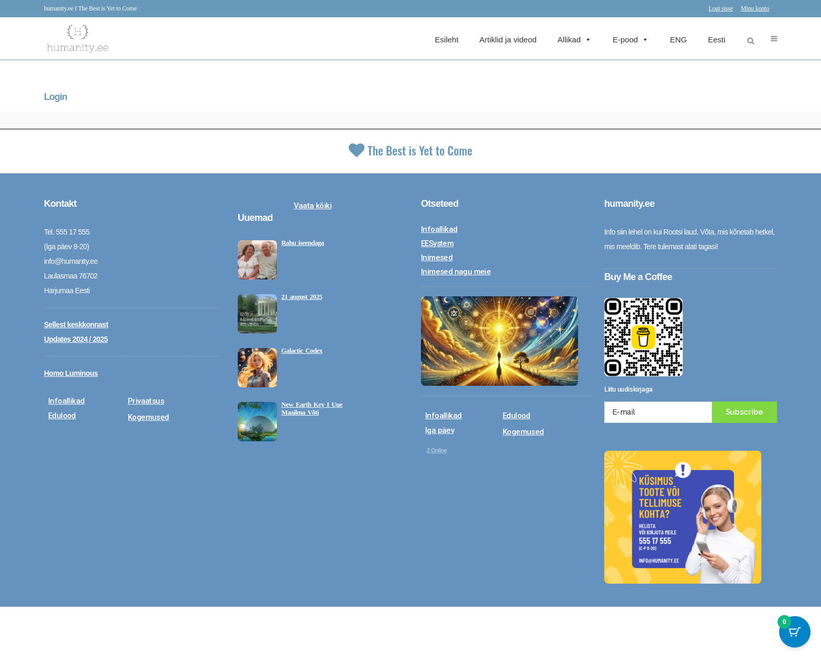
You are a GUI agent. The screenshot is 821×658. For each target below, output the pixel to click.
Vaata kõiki (312, 205)
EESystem (437, 243)
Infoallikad (66, 401)
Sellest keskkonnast (76, 324)
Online (437, 450)
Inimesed (436, 257)
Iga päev (439, 430)
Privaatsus (146, 401)
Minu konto (755, 8)
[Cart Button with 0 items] (795, 632)
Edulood (62, 415)
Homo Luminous (71, 373)
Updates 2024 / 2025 (76, 339)
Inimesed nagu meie (456, 271)
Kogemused (148, 417)
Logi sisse (720, 8)
